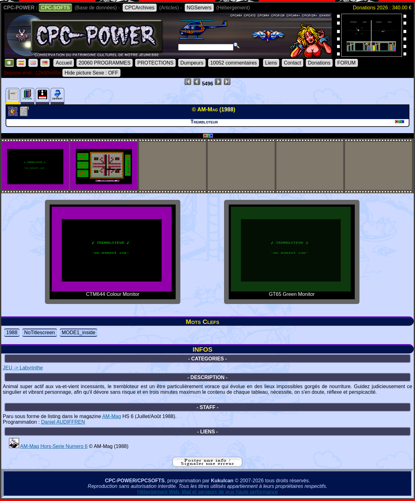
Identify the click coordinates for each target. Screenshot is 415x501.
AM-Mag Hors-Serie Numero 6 (54, 446)
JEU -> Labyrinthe (23, 367)
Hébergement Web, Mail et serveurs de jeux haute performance (207, 491)
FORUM (346, 62)
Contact (292, 62)
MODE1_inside (78, 332)
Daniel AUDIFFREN (63, 422)
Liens (271, 62)
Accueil (64, 62)
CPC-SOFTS (55, 7)
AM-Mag (111, 416)
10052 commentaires (233, 62)
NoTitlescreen (39, 332)
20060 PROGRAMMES (104, 62)
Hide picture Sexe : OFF (91, 72)
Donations (319, 62)
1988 (11, 332)
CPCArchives (139, 7)
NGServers (199, 7)
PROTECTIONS (155, 62)
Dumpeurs (191, 62)
